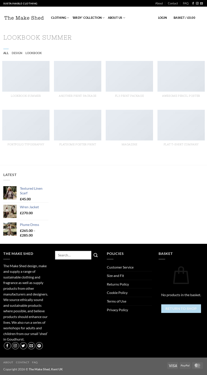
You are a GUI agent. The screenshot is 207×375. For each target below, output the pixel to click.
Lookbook (33, 53)
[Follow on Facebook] (193, 3)
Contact (173, 3)
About (159, 3)
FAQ (185, 3)
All (6, 53)
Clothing (60, 18)
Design (17, 53)
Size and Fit (115, 275)
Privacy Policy (117, 310)
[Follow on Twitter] (23, 345)
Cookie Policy (117, 292)
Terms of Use (116, 301)
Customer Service (120, 267)
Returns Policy (118, 284)
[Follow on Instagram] (197, 3)
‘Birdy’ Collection (88, 18)
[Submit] (95, 255)
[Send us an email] (201, 3)
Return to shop (181, 309)
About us (116, 18)
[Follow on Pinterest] (39, 345)
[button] (162, 17)
